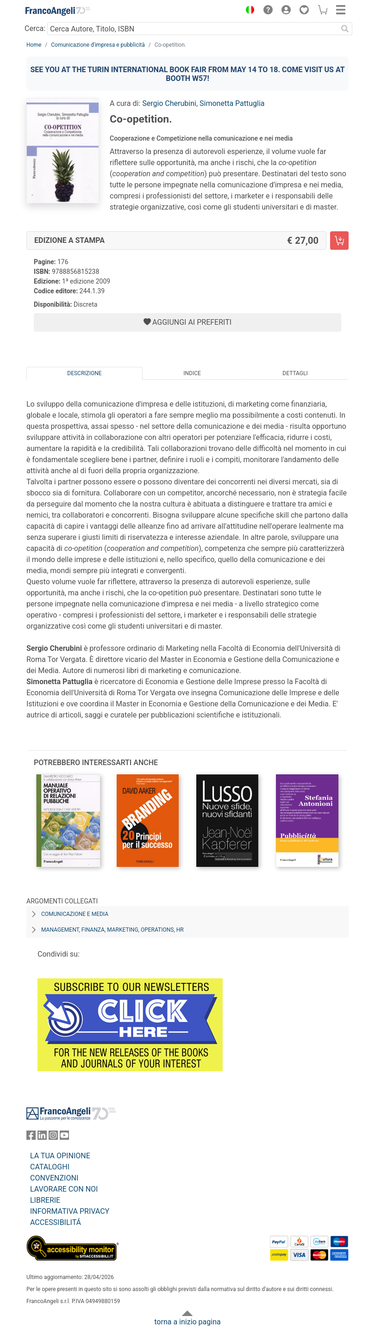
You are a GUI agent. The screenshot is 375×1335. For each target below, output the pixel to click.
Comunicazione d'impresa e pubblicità (98, 45)
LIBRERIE (45, 1200)
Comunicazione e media (74, 914)
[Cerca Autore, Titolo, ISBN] (192, 28)
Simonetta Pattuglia (232, 103)
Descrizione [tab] (84, 373)
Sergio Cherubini (169, 103)
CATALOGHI (49, 1166)
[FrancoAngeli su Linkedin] (42, 1137)
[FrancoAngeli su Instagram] (53, 1137)
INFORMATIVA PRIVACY (69, 1211)
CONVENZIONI (54, 1178)
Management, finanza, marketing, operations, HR (112, 930)
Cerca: (35, 28)
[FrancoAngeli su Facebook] (31, 1137)
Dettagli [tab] (294, 373)
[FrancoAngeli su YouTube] (64, 1137)
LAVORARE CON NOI (64, 1189)
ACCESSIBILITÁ (55, 1222)
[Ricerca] (345, 28)
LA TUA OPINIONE (60, 1155)
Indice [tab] (192, 373)
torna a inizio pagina (187, 1321)
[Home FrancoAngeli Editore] (57, 11)
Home (33, 45)
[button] (248, 11)
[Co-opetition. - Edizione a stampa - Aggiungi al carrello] (339, 240)
